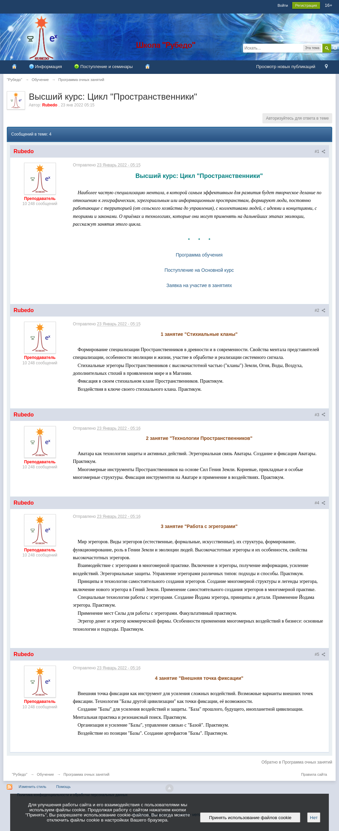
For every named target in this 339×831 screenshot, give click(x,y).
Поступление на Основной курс (199, 270)
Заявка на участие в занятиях (199, 285)
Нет (314, 817)
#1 (320, 151)
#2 (320, 310)
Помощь (63, 787)
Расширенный (335, 47)
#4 (320, 503)
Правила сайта (314, 774)
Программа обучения (199, 255)
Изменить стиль (32, 787)
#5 (320, 654)
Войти (283, 5)
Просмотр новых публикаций (285, 66)
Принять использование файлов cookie (250, 817)
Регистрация (306, 5)
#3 (320, 414)
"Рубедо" (19, 774)
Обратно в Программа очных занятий (296, 762)
